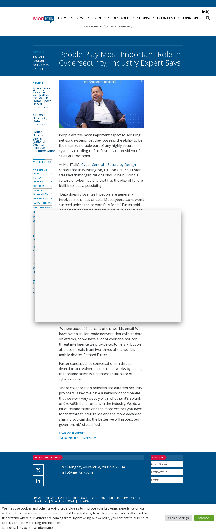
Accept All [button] (204, 518)
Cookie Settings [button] (178, 518)
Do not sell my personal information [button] (28, 527)
